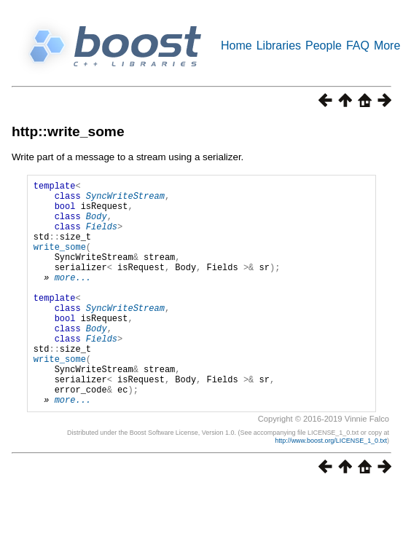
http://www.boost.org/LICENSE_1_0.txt (331, 488)
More (387, 45)
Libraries (279, 45)
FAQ (357, 45)
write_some (60, 262)
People (323, 45)
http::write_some (68, 131)
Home (236, 45)
